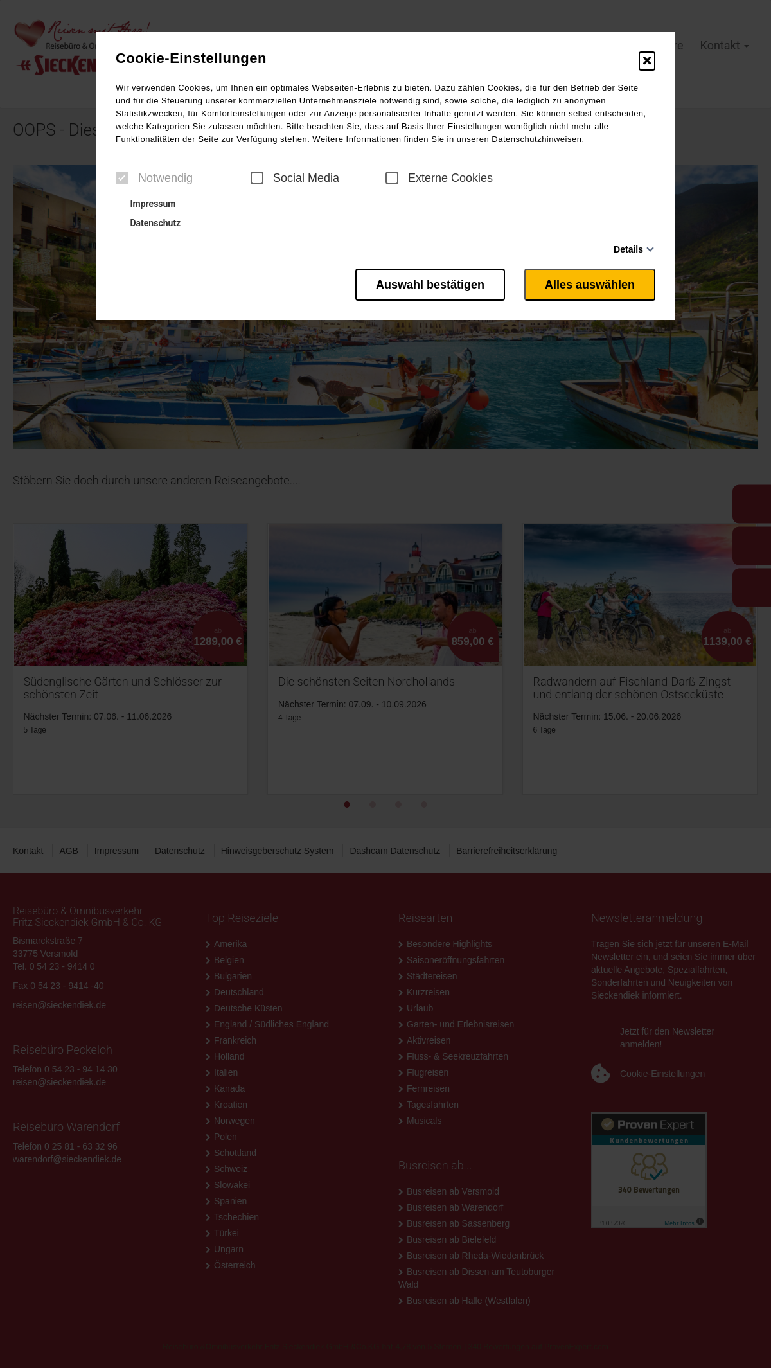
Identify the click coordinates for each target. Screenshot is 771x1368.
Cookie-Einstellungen (191, 58)
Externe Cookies (439, 178)
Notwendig (154, 178)
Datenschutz (150, 223)
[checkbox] (122, 178)
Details (628, 249)
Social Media (295, 178)
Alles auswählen (590, 284)
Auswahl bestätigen (430, 284)
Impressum (147, 204)
